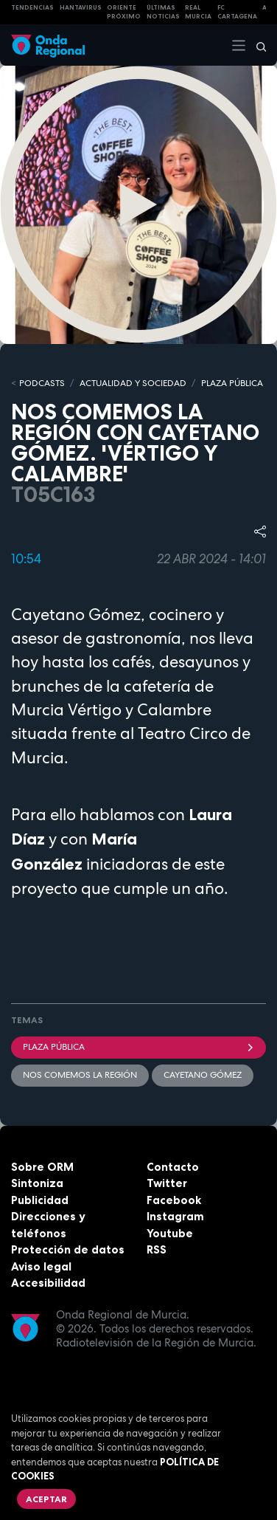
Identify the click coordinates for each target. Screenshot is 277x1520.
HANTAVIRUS (81, 7)
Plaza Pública (138, 1047)
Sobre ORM (42, 1167)
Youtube (170, 1233)
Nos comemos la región (80, 1075)
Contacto (173, 1167)
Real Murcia (198, 12)
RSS (156, 1249)
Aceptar (46, 1498)
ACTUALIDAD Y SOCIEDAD (133, 383)
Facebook (174, 1200)
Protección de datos (68, 1249)
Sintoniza (37, 1183)
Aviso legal (41, 1266)
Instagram (175, 1216)
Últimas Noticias (163, 12)
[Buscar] (256, 45)
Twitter (167, 1183)
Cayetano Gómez (203, 1075)
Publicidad (40, 1200)
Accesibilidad (48, 1283)
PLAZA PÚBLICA (232, 383)
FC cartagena (237, 12)
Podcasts (42, 383)
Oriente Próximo (124, 12)
